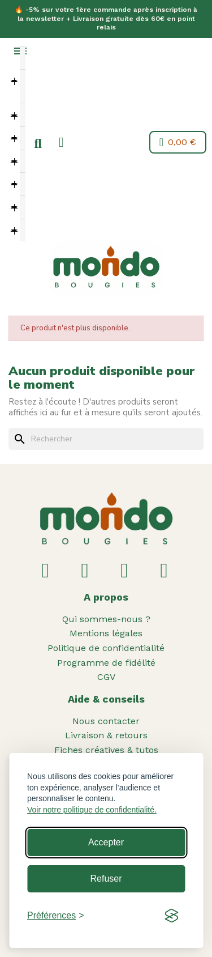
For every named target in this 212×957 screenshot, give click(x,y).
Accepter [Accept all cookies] (106, 842)
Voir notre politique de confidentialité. (92, 809)
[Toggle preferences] (55, 915)
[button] (37, 144)
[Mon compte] (61, 142)
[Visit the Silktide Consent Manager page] (171, 915)
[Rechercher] (106, 439)
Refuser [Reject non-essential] (106, 878)
